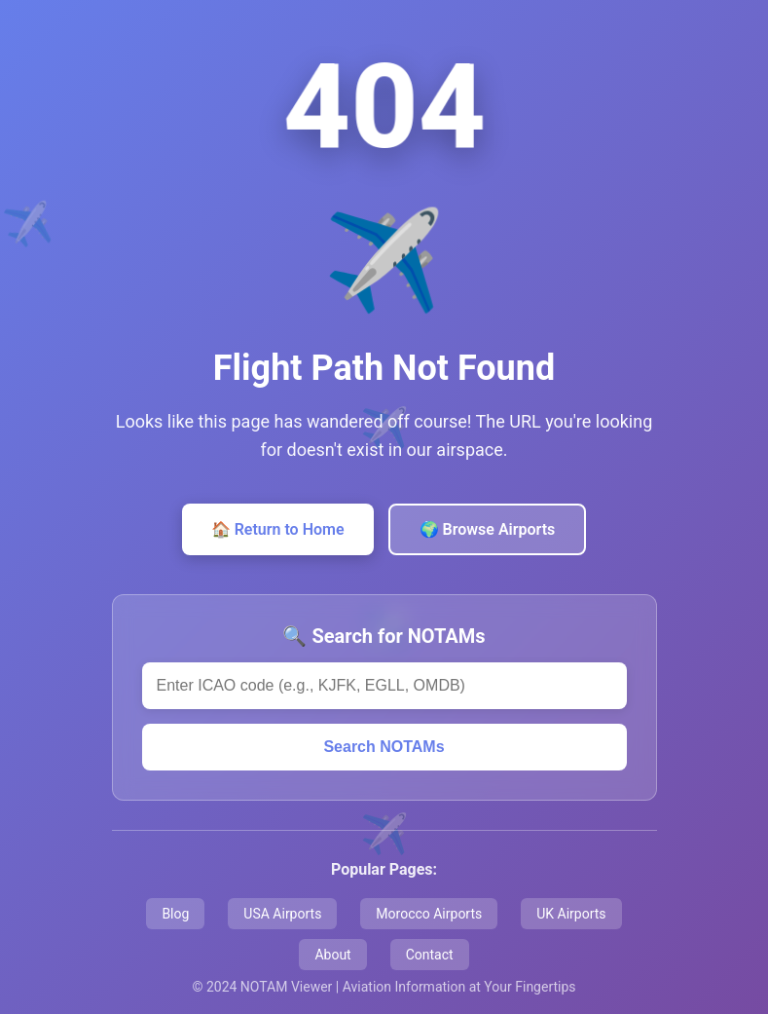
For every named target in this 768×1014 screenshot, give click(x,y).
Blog (175, 913)
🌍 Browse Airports (488, 529)
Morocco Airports (429, 913)
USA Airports (282, 913)
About (332, 954)
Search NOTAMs (383, 746)
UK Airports (570, 913)
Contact (430, 954)
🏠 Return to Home (278, 529)
